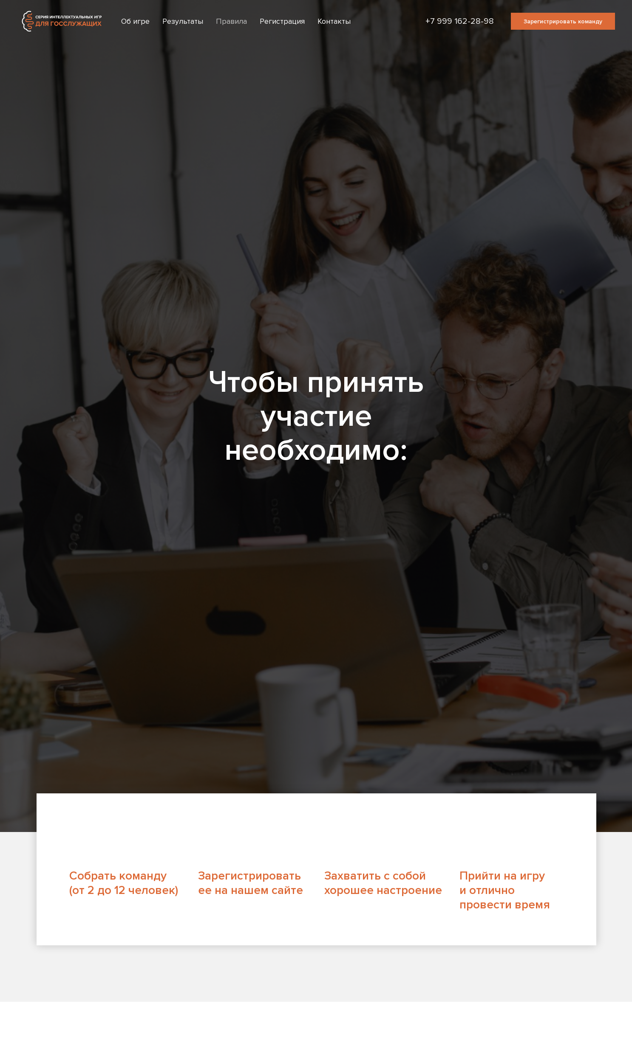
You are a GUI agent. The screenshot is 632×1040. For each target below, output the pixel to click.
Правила (231, 21)
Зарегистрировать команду (563, 21)
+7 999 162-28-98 (459, 21)
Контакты (334, 21)
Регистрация (282, 21)
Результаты (182, 21)
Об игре (135, 21)
